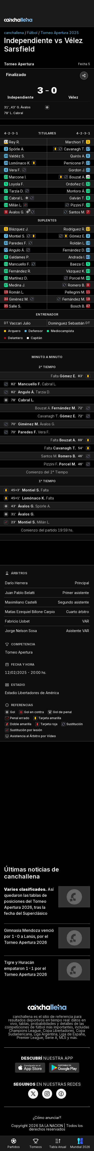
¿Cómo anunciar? (47, 1117)
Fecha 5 (84, 64)
